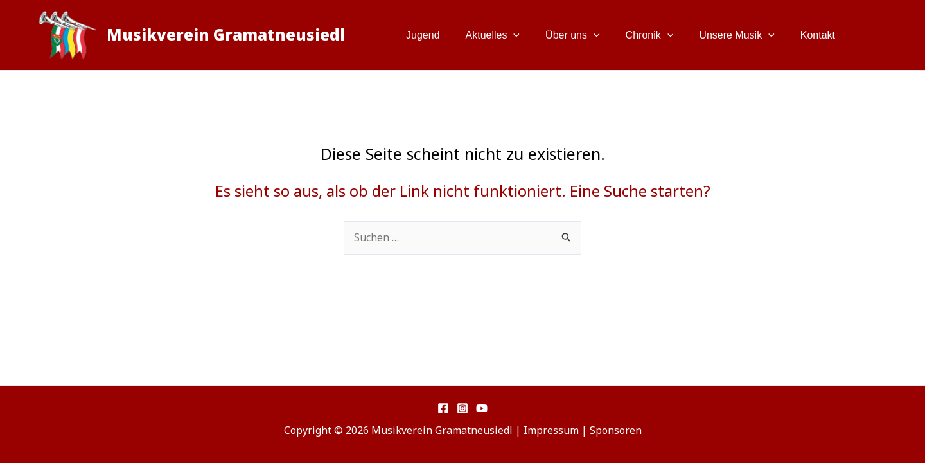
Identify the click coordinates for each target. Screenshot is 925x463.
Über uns (590, 35)
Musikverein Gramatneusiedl (226, 34)
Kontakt (820, 35)
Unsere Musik (744, 35)
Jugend (451, 35)
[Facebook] (443, 408)
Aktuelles (516, 35)
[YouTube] (482, 408)
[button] (536, 35)
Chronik (663, 35)
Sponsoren (616, 430)
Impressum (551, 430)
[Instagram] (462, 408)
